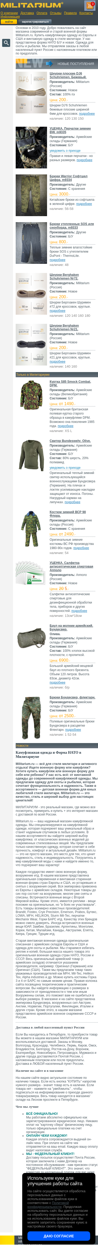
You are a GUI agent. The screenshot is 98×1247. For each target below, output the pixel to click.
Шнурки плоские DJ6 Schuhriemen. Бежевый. (68, 75)
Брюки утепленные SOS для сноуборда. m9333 (72, 225)
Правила (70, 13)
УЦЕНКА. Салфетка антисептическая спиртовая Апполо (71, 566)
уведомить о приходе (65, 151)
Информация (10, 17)
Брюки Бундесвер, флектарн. (72, 697)
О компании (9, 13)
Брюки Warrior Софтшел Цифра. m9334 (69, 178)
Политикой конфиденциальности (48, 1205)
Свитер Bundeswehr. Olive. (70, 441)
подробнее (87, 113)
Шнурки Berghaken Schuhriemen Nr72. (64, 276)
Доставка (27, 13)
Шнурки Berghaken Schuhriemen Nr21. (64, 327)
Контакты (86, 13)
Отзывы (55, 13)
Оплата (42, 13)
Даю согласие (59, 1236)
